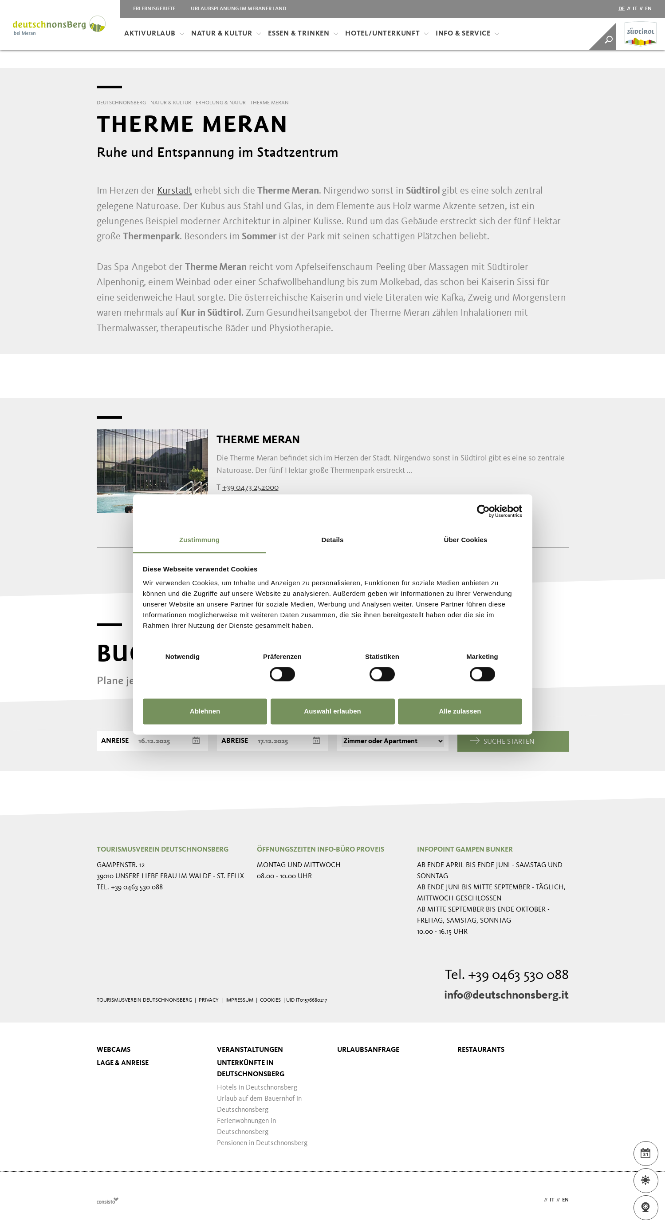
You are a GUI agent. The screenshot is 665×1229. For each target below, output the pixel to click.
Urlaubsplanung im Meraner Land (238, 9)
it (635, 9)
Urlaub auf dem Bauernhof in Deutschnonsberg (259, 1104)
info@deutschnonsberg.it (506, 995)
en (648, 9)
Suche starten (502, 741)
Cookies (270, 1000)
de (621, 9)
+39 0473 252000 (250, 488)
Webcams (113, 1050)
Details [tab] (333, 539)
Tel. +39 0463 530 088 (507, 975)
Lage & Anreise (123, 1063)
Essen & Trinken (303, 33)
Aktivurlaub (154, 33)
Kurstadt (174, 191)
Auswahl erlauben (332, 711)
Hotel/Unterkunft (387, 33)
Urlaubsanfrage (368, 1050)
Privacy (209, 1000)
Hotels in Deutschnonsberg (257, 1087)
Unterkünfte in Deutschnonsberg (250, 1069)
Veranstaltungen (250, 1050)
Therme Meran (258, 439)
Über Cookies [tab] (466, 539)
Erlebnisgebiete (154, 9)
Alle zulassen (460, 711)
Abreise (234, 741)
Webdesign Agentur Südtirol (107, 1200)
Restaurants (480, 1050)
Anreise (115, 741)
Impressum (239, 1000)
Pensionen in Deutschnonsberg (262, 1143)
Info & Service (468, 33)
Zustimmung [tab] (199, 539)
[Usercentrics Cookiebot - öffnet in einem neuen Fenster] (483, 511)
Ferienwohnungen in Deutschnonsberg (246, 1127)
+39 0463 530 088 (137, 887)
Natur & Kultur (226, 33)
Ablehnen (205, 711)
